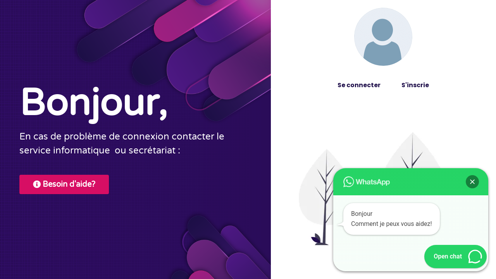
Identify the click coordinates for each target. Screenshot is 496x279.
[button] (472, 181)
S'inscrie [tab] (415, 85)
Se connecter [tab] (359, 85)
